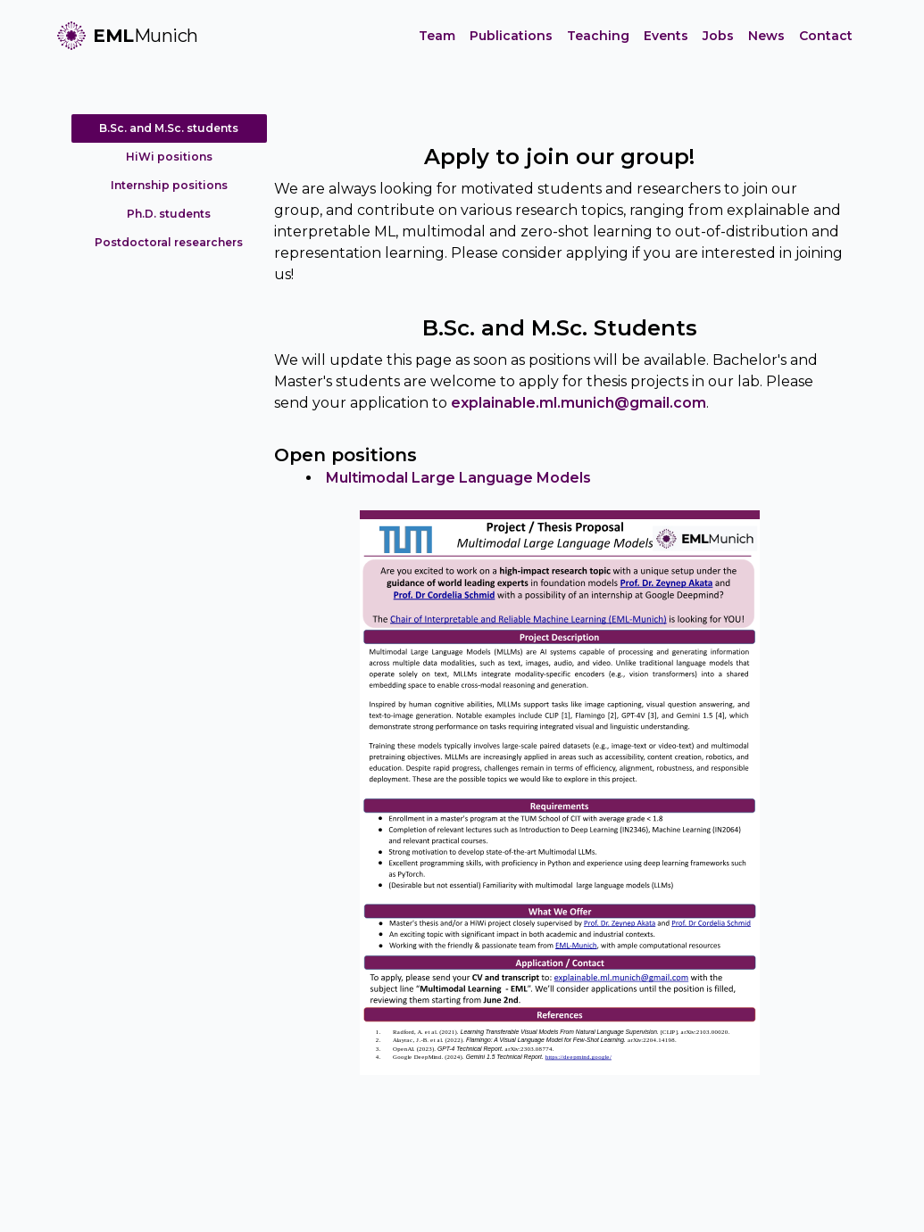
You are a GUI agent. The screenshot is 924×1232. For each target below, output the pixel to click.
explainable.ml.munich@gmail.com (578, 402)
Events (666, 36)
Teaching (598, 36)
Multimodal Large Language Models (458, 477)
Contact (826, 36)
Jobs (718, 36)
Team (437, 36)
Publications (511, 36)
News (766, 36)
